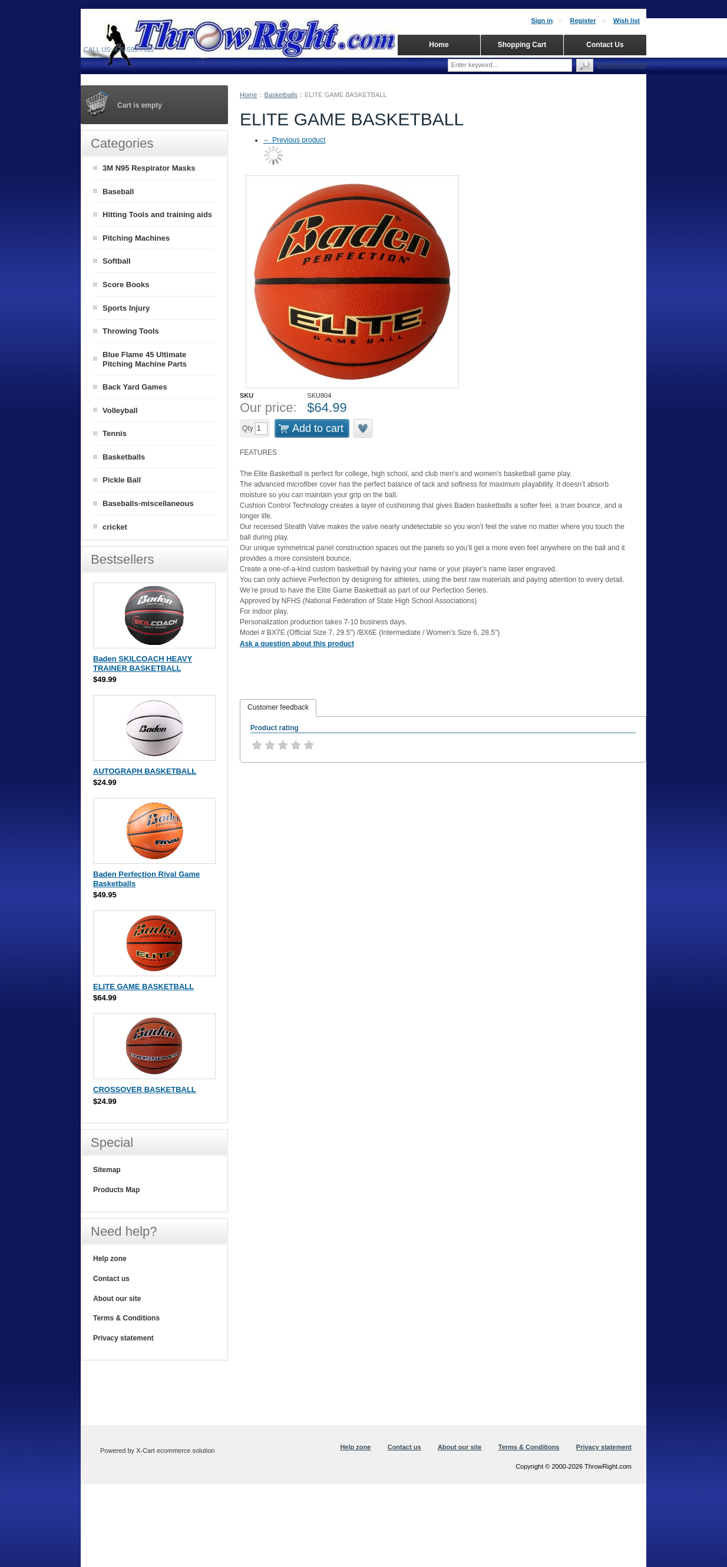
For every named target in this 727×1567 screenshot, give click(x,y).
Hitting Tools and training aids (157, 214)
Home (248, 94)
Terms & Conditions (126, 1318)
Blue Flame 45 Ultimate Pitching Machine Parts (145, 359)
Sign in (542, 20)
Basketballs (281, 94)
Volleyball (120, 410)
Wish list (626, 20)
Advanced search (622, 64)
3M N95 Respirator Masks (149, 168)
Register (583, 20)
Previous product (294, 140)
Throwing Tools (131, 331)
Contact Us (604, 45)
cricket (115, 527)
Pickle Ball (122, 479)
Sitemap (107, 1170)
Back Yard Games (135, 386)
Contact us (111, 1279)
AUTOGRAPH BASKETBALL (144, 771)
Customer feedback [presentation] (278, 707)
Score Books (126, 284)
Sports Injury (126, 308)
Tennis (115, 433)
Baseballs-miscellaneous (148, 503)
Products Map (116, 1190)
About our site (117, 1299)
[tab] (278, 708)
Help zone (110, 1259)
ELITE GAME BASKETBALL (143, 986)
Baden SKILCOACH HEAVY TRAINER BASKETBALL (142, 663)
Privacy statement (123, 1338)
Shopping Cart (522, 45)
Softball (117, 261)
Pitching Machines (136, 238)
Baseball (118, 191)
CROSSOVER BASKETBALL (144, 1089)
